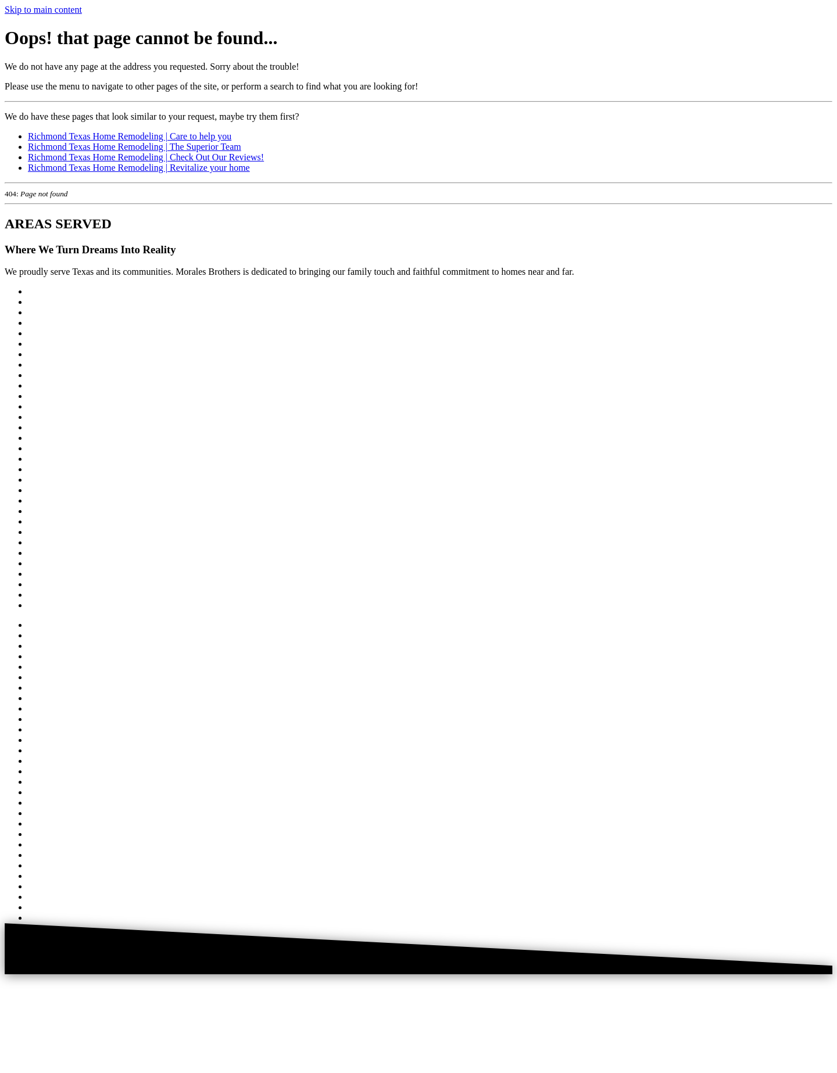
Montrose (45, 448)
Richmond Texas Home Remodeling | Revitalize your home (139, 168)
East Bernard (52, 364)
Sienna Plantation (60, 532)
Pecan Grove (52, 469)
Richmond (47, 500)
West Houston (54, 291)
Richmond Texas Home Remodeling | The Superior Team (134, 147)
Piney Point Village (64, 480)
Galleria (43, 396)
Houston (43, 302)
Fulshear (44, 385)
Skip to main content (43, 10)
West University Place (69, 595)
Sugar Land (49, 563)
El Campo (46, 375)
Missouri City (53, 438)
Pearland (44, 459)
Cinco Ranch (52, 333)
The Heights (51, 574)
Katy (37, 417)
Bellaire (43, 312)
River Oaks (49, 511)
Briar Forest (50, 323)
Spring (40, 542)
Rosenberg (47, 521)
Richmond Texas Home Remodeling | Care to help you (129, 136)
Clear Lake (48, 344)
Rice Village (51, 490)
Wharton (44, 605)
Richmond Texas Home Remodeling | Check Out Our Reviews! (146, 157)
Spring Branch (55, 553)
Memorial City (55, 427)
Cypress (43, 354)
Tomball (43, 584)
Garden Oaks (52, 406)
